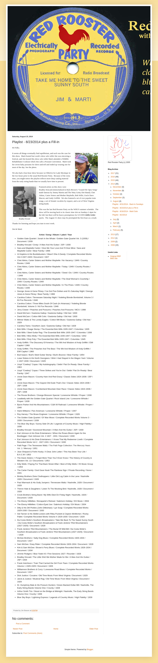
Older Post (93, 629)
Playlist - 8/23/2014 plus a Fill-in (125, 208)
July (115, 219)
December (117, 187)
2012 (113, 238)
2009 (113, 242)
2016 (113, 177)
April (115, 223)
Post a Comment (22, 624)
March (115, 226)
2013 (113, 234)
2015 (113, 180)
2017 (113, 173)
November (117, 191)
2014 (113, 184)
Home (55, 629)
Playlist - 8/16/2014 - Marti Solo (125, 211)
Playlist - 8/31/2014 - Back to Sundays (127, 204)
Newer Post (17, 629)
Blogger (90, 649)
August (116, 201)
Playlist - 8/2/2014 (119, 215)
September (117, 198)
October (116, 194)
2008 (113, 245)
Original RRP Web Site (115, 257)
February (117, 230)
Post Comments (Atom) (32, 633)
